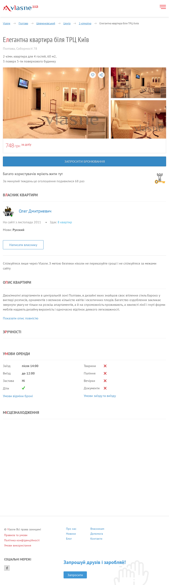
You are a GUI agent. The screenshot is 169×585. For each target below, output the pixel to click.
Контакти (96, 539)
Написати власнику (23, 245)
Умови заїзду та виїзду (100, 396)
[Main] (20, 8)
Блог (69, 539)
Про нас (71, 529)
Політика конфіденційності (22, 540)
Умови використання (17, 545)
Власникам (97, 529)
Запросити (75, 575)
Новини (71, 534)
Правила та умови (15, 535)
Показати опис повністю (20, 318)
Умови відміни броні (18, 396)
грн (17, 146)
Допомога (96, 534)
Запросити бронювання (84, 161)
